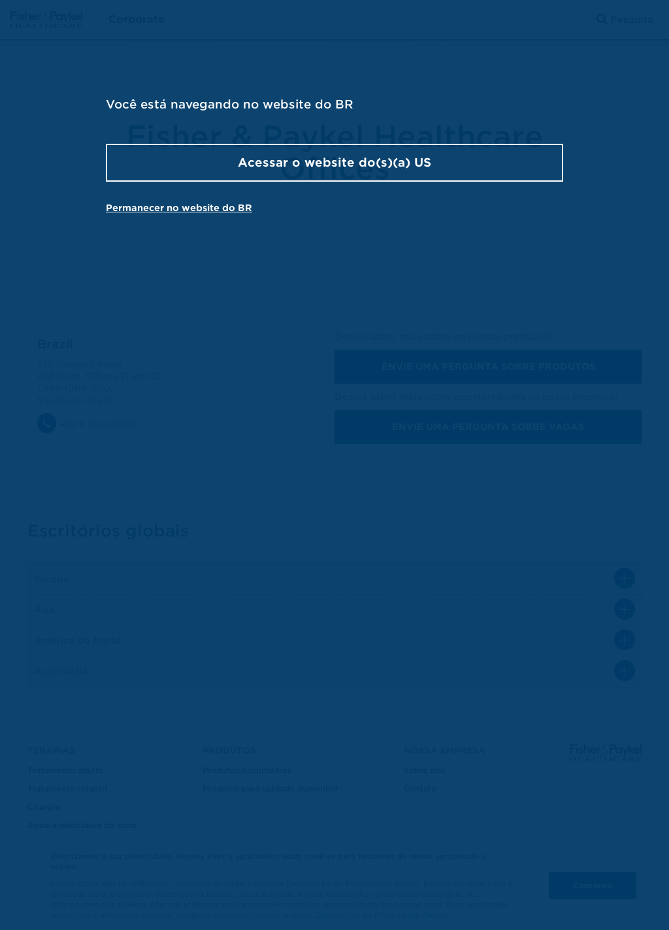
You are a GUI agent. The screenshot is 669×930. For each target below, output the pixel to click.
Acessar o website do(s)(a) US (334, 162)
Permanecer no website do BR (179, 208)
